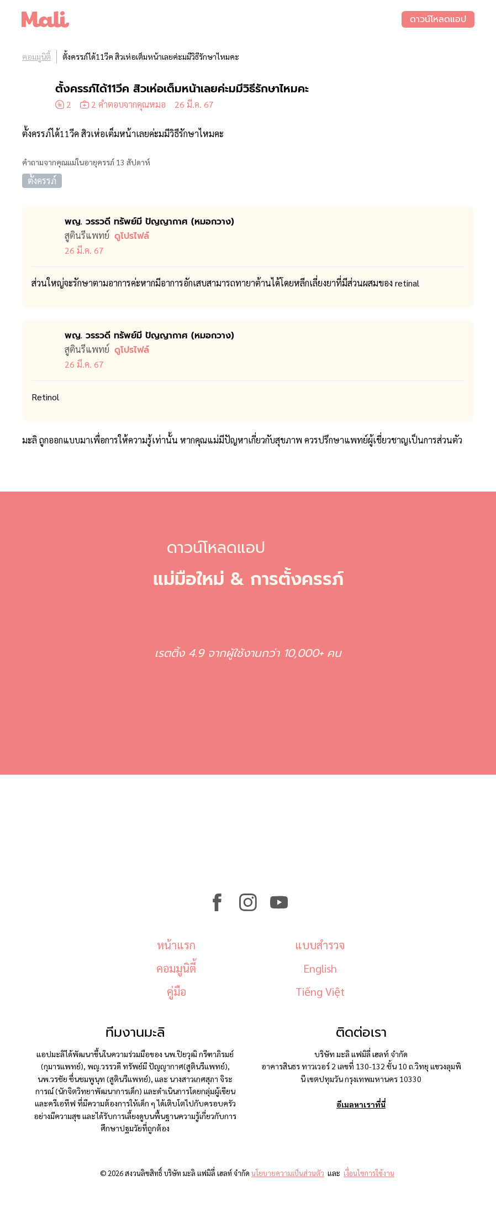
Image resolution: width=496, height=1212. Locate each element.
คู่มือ (176, 991)
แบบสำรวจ (320, 945)
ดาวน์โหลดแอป (437, 19)
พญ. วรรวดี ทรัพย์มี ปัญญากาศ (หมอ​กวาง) (149, 221)
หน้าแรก (176, 945)
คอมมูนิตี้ (36, 56)
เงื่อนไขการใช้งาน (369, 1173)
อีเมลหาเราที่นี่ (361, 1104)
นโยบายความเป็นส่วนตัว (287, 1173)
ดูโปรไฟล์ (131, 236)
